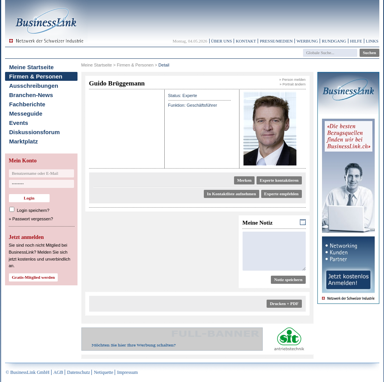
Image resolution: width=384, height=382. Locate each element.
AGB (58, 372)
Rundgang (334, 41)
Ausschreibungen (34, 85)
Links (372, 41)
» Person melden (292, 80)
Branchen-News (31, 95)
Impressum (127, 372)
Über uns (221, 41)
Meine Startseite (31, 67)
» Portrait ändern (292, 84)
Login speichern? (33, 210)
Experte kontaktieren (279, 180)
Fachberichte (27, 104)
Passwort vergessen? (32, 219)
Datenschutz (78, 372)
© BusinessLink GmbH (28, 372)
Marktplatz (23, 141)
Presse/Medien (276, 41)
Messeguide (26, 113)
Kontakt (246, 41)
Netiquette (103, 372)
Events (18, 122)
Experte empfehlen (281, 193)
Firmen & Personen (36, 76)
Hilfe (356, 41)
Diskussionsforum (34, 132)
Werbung (307, 41)
